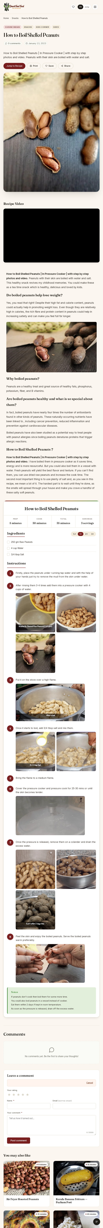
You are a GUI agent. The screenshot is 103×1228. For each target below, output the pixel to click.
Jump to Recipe (14, 66)
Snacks (15, 18)
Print (34, 66)
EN (80, 7)
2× (86, 534)
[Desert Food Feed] (13, 6)
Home (6, 18)
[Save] (49, 66)
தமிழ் (87, 7)
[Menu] (95, 7)
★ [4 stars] (22, 1095)
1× (81, 534)
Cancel (89, 1083)
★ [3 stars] (18, 1095)
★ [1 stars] (9, 1095)
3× (92, 534)
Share (65, 66)
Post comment (19, 1140)
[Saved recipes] (73, 7)
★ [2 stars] (13, 1095)
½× (74, 534)
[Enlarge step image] (35, 612)
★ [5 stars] (27, 1095)
